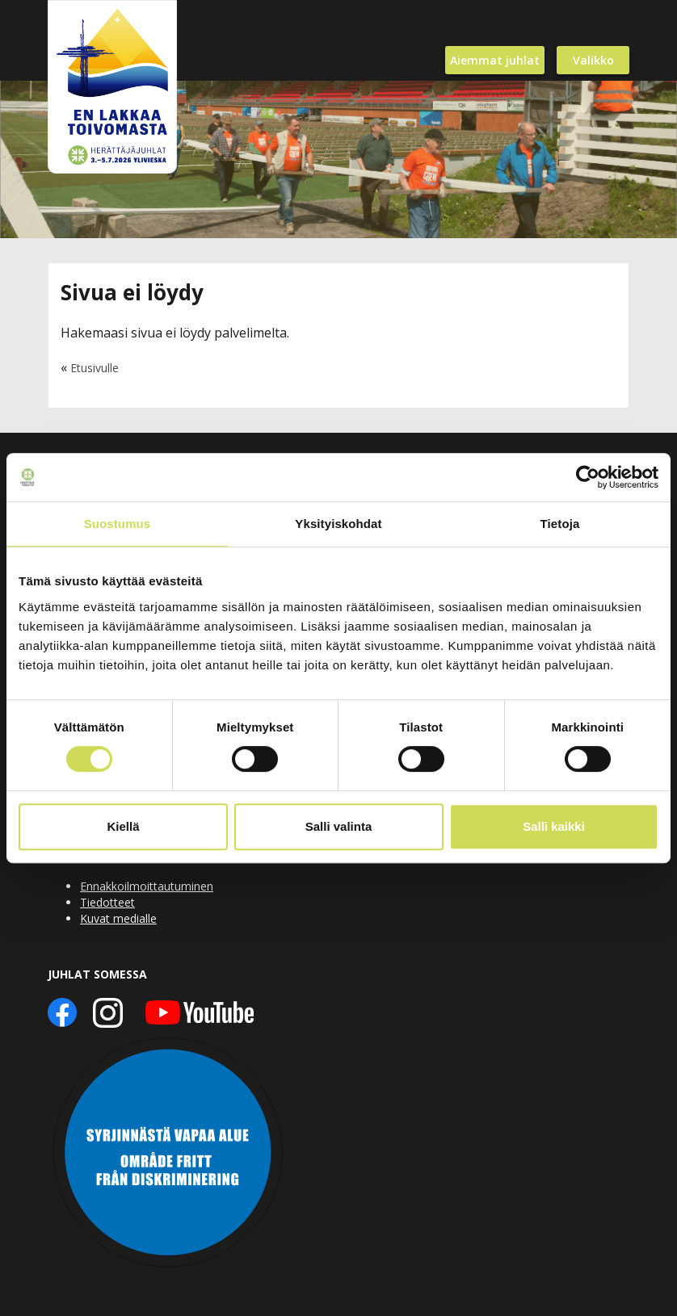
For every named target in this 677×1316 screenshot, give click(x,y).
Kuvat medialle (118, 918)
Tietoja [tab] (560, 523)
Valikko (593, 60)
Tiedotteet (107, 902)
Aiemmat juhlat (495, 60)
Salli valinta (338, 826)
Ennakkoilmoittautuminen (146, 886)
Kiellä (123, 826)
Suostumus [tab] (117, 523)
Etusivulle (94, 367)
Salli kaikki (554, 826)
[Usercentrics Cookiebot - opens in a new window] (587, 477)
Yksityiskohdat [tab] (338, 523)
